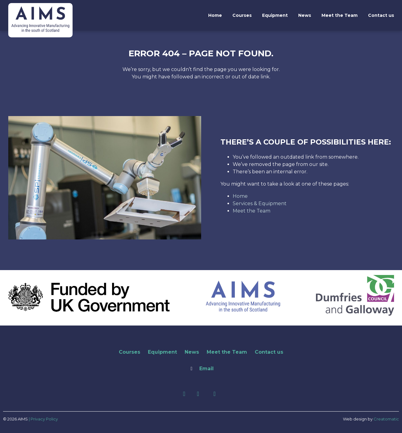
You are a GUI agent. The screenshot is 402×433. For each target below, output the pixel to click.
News (304, 15)
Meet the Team (339, 15)
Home (215, 15)
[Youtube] (214, 394)
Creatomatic (386, 418)
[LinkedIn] (198, 394)
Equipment (275, 15)
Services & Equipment (260, 203)
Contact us (381, 15)
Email (206, 368)
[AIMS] (40, 30)
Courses (242, 15)
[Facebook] (185, 394)
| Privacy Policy (43, 418)
